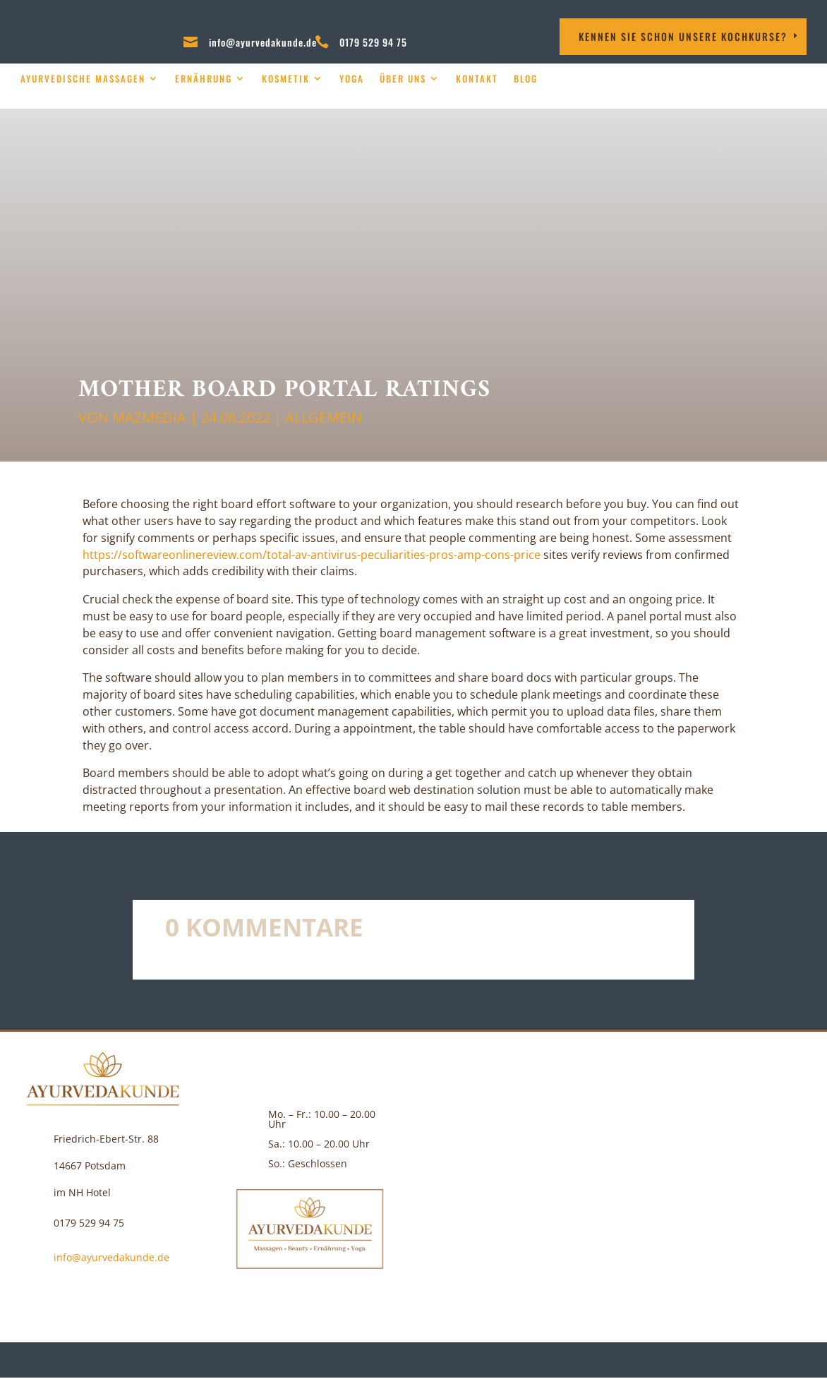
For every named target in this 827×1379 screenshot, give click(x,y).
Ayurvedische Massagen (82, 78)
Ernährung (203, 78)
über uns (403, 78)
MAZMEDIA (149, 417)
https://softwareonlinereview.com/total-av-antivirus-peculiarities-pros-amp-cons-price (312, 554)
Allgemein (323, 417)
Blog (526, 78)
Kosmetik (286, 78)
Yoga (351, 78)
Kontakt (477, 78)
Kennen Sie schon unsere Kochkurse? (683, 36)
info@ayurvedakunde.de (263, 42)
